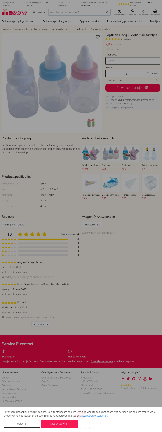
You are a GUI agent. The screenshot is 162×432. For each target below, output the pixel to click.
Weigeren (22, 423)
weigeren (102, 415)
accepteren (87, 415)
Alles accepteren (59, 423)
